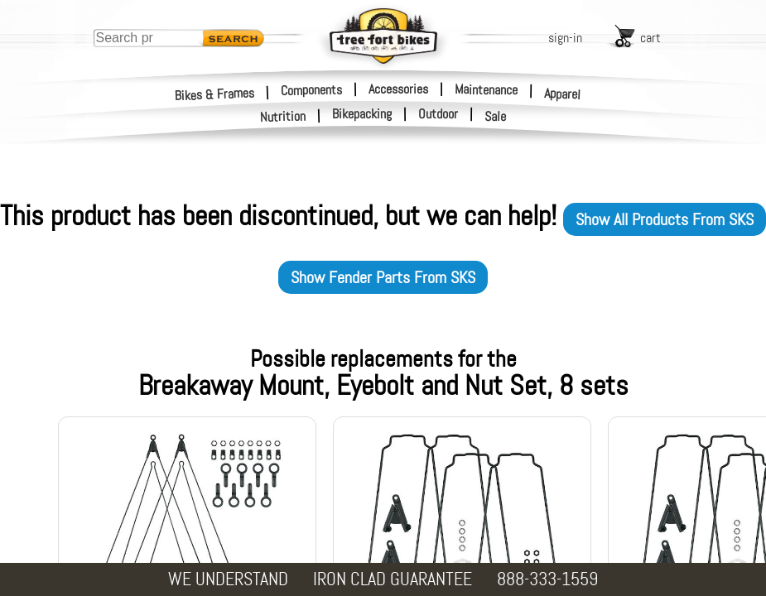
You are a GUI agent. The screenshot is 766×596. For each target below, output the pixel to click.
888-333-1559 (547, 579)
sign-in (565, 37)
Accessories (398, 89)
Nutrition (283, 116)
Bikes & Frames (215, 94)
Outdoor (438, 114)
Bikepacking (362, 114)
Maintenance (486, 89)
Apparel (562, 93)
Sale (495, 117)
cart (650, 37)
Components (311, 89)
